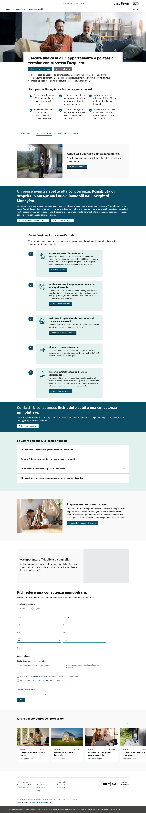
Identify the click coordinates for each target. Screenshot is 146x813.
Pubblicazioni (41, 788)
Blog (38, 791)
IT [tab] (81, 3)
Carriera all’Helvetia (23, 788)
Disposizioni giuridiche (31, 802)
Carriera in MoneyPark (24, 785)
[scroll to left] (129, 723)
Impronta (20, 802)
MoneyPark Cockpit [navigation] (70, 3)
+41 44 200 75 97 (72, 800)
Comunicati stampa (43, 785)
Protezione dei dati (45, 802)
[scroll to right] (134, 723)
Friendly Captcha (44, 694)
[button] (63, 69)
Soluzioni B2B (61, 788)
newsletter (34, 677)
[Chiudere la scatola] (139, 810)
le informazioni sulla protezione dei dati (41, 680)
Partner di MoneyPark (64, 785)
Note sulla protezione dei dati (112, 809)
